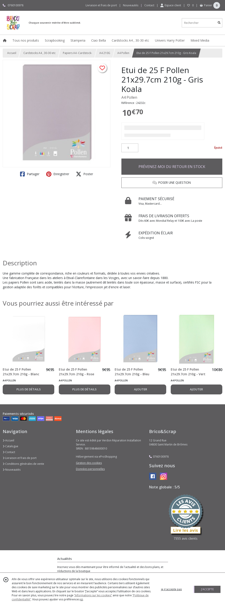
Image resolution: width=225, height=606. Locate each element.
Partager (29, 174)
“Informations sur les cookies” (93, 595)
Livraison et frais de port (19, 458)
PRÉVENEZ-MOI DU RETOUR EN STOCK (172, 166)
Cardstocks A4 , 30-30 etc (39, 53)
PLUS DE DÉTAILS (28, 389)
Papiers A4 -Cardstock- (77, 53)
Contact (149, 5)
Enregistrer (57, 174)
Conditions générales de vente (23, 464)
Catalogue (10, 446)
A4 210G (104, 53)
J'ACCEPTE (207, 589)
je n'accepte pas (171, 589)
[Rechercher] (219, 22)
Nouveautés (11, 470)
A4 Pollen (123, 53)
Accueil (11, 53)
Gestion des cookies (89, 463)
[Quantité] (129, 147)
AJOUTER (140, 389)
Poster (84, 174)
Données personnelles (90, 469)
